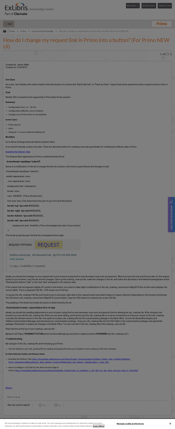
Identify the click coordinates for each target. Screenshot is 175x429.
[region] (87, 424)
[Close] (170, 423)
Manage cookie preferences (130, 424)
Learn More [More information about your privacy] (98, 426)
